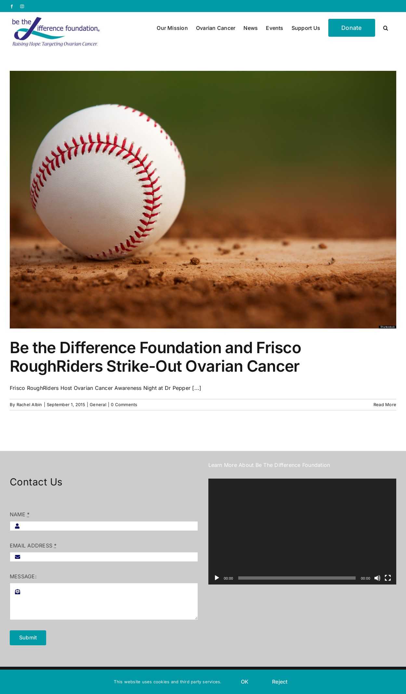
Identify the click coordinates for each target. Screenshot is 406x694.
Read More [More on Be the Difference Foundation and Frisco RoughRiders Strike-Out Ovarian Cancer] (384, 404)
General (98, 404)
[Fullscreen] (388, 578)
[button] (385, 27)
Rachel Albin (29, 404)
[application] (302, 531)
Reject (279, 681)
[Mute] (377, 578)
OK (244, 681)
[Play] (217, 578)
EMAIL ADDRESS (33, 545)
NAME (20, 514)
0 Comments (124, 404)
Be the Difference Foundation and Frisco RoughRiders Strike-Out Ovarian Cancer (155, 357)
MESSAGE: (23, 576)
